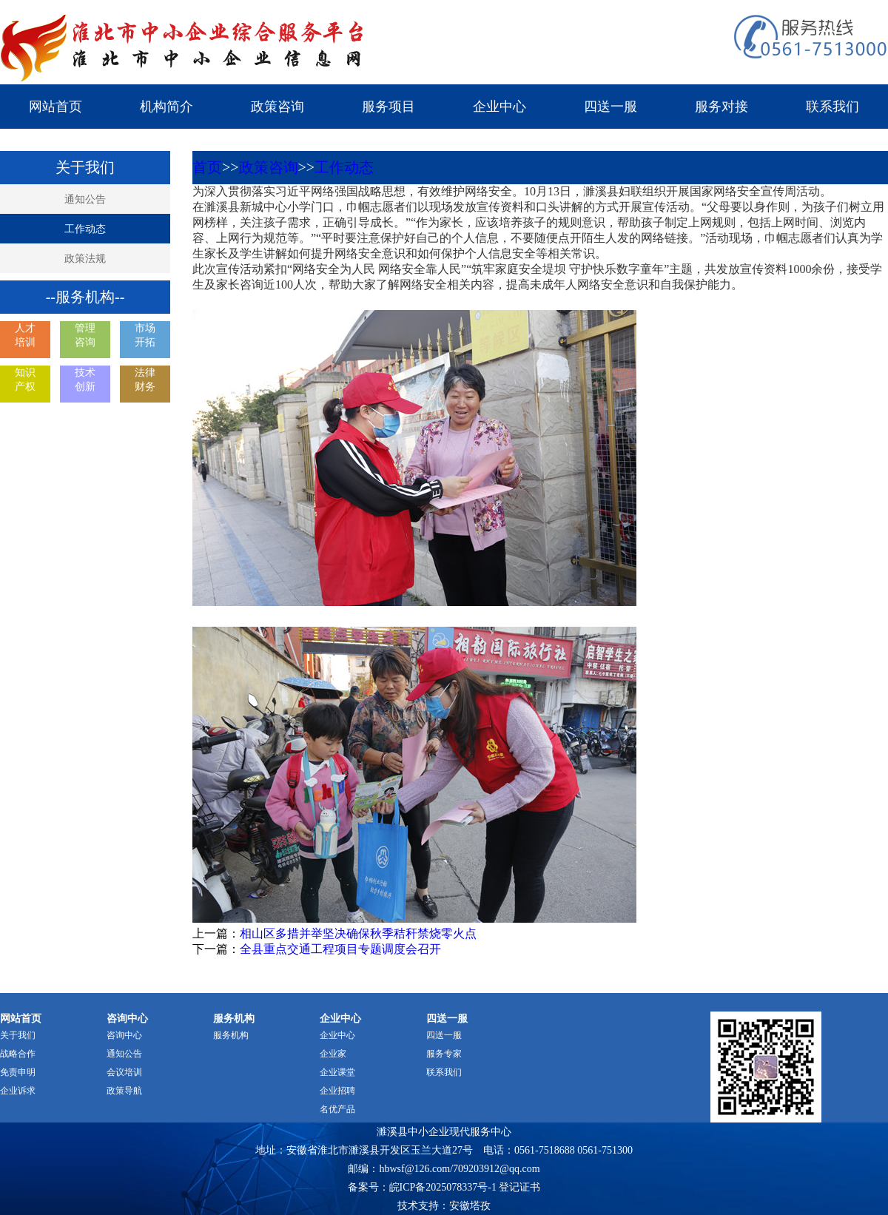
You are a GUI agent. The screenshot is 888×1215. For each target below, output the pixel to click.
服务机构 (231, 1035)
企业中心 (499, 106)
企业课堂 (337, 1072)
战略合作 (18, 1054)
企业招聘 (337, 1091)
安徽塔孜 (470, 1205)
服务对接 (721, 106)
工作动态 (85, 229)
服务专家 (444, 1054)
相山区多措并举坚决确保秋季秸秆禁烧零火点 (358, 933)
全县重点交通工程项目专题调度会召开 (340, 949)
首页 (207, 167)
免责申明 (18, 1072)
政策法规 (85, 258)
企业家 (333, 1054)
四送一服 (610, 106)
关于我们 (18, 1035)
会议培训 (124, 1072)
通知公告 (85, 199)
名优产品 (337, 1109)
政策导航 (124, 1091)
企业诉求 (18, 1091)
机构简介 (166, 106)
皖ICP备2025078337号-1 (443, 1187)
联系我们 (832, 106)
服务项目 (388, 106)
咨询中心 (124, 1035)
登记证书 (519, 1187)
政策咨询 (277, 106)
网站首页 (55, 106)
